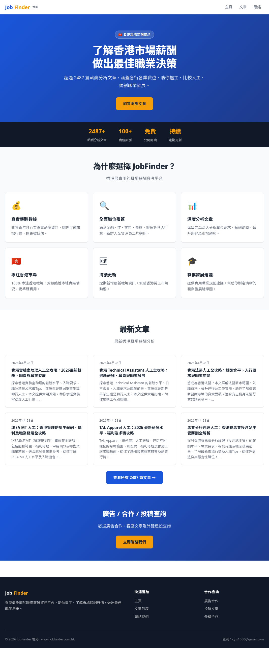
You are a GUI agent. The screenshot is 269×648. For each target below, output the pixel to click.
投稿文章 (211, 608)
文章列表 (142, 608)
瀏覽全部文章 (134, 103)
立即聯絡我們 (134, 541)
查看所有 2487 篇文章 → (134, 477)
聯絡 (257, 7)
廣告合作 (211, 600)
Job (21, 7)
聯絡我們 (142, 616)
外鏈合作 (211, 616)
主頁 (228, 7)
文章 (243, 7)
